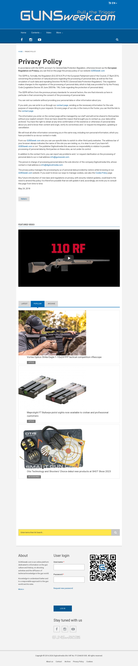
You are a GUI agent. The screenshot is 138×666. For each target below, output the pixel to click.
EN (113, 3)
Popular (38, 304)
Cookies (89, 662)
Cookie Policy (101, 173)
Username (59, 562)
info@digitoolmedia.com (52, 165)
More (58, 32)
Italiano (26, 199)
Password (59, 574)
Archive (51, 304)
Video (48, 32)
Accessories (33, 477)
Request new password (63, 588)
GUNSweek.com (98, 71)
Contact (59, 662)
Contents (35, 32)
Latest (24, 304)
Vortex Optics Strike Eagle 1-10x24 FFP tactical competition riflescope (64, 357)
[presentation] (75, 596)
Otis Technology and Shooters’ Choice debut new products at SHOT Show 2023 (69, 471)
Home (23, 32)
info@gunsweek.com (59, 157)
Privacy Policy (78, 662)
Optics (31, 363)
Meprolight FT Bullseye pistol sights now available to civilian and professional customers (67, 414)
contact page (62, 105)
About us (50, 662)
